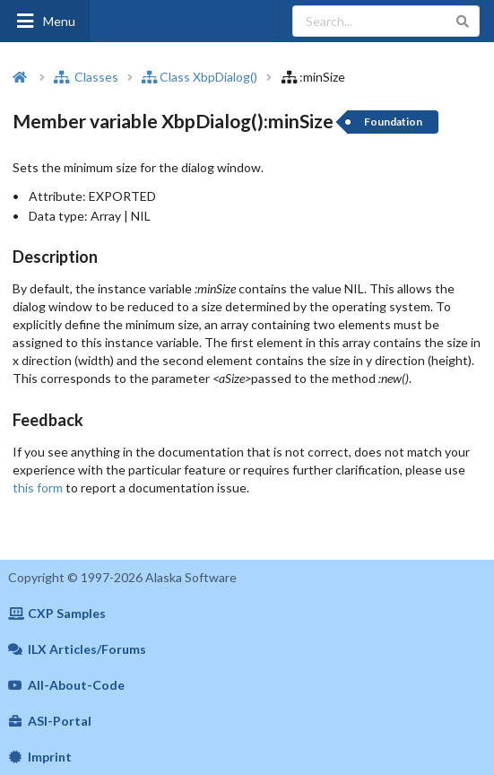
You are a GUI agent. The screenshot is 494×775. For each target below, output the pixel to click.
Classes (86, 76)
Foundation (393, 121)
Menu (44, 21)
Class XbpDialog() (199, 76)
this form (38, 487)
